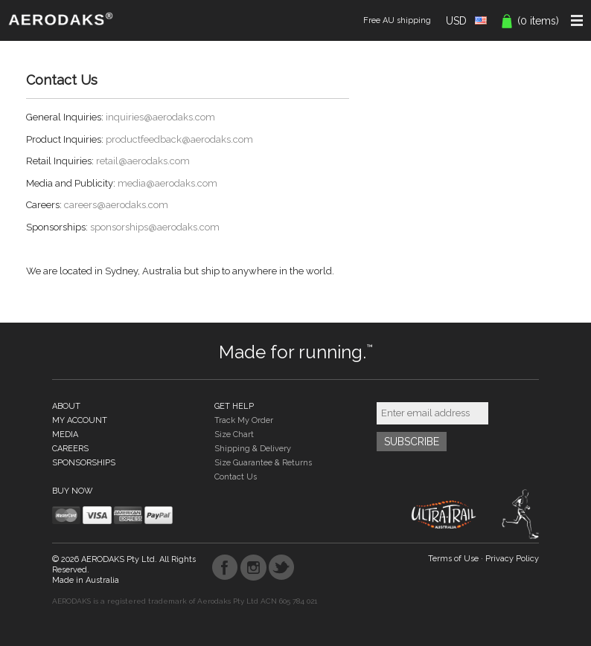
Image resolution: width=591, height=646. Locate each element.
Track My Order (243, 420)
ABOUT (66, 406)
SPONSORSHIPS (83, 463)
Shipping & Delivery (252, 448)
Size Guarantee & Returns (263, 463)
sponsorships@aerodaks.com (155, 227)
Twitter (282, 568)
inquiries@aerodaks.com (160, 117)
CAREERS (70, 448)
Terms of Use (453, 558)
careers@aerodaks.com (116, 204)
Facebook (225, 568)
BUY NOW (72, 491)
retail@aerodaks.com (143, 161)
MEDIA (65, 434)
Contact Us (235, 477)
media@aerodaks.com (167, 183)
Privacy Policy (512, 558)
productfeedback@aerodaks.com (179, 139)
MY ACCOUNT (79, 420)
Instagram (253, 568)
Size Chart (234, 434)
